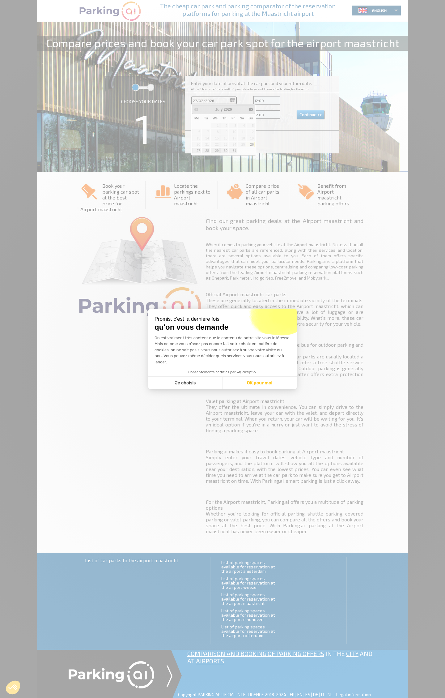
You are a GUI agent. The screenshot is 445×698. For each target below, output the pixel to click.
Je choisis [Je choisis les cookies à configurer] (185, 383)
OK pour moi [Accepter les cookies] (260, 383)
